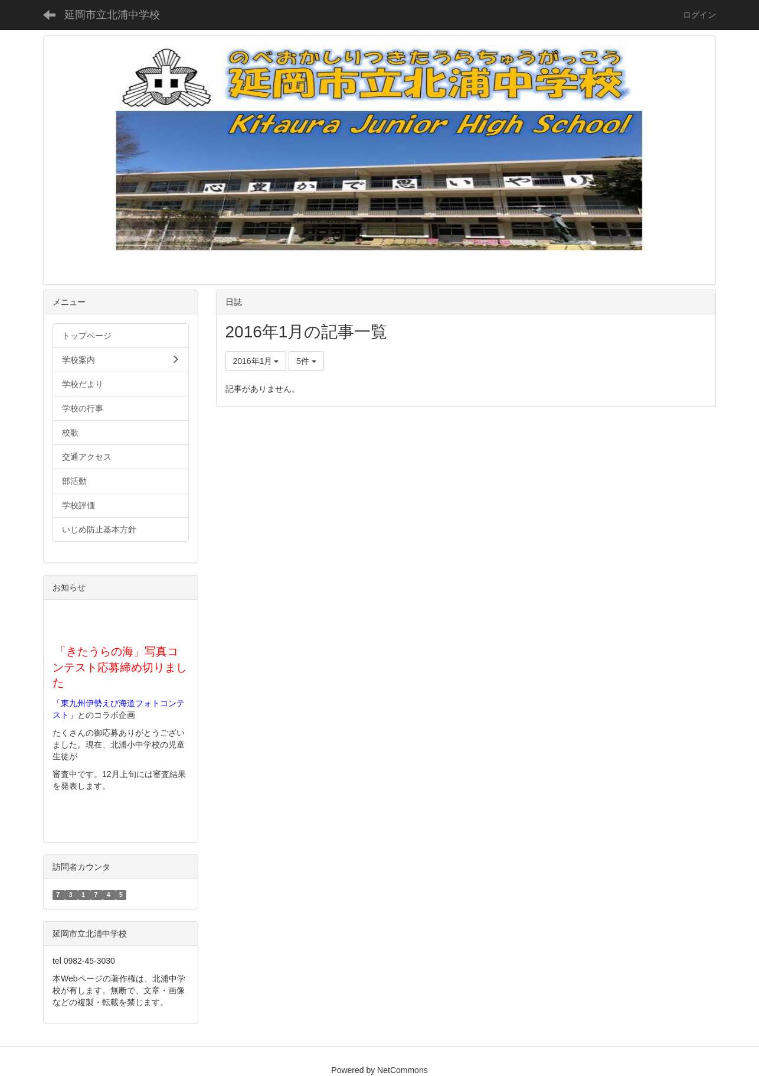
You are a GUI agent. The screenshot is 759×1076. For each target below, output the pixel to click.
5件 (306, 361)
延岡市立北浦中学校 (112, 15)
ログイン (699, 14)
